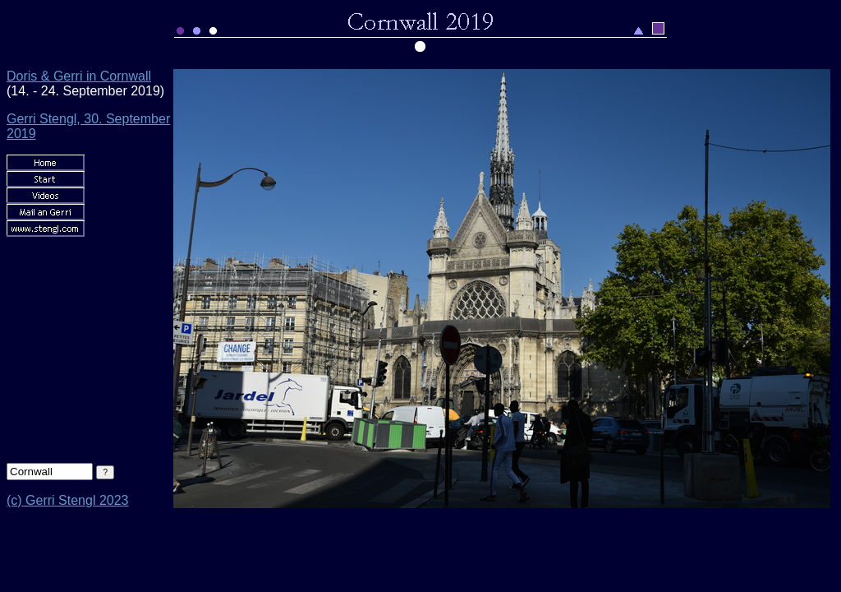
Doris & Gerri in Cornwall (79, 76)
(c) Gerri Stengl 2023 (68, 500)
